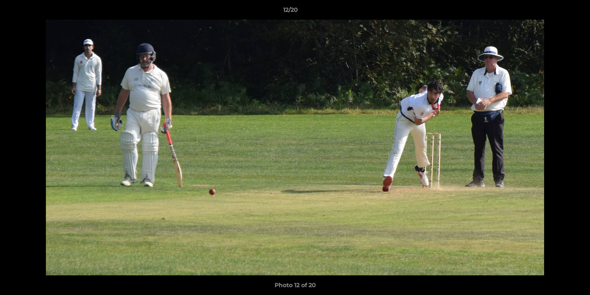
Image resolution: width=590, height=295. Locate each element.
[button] (555, 12)
